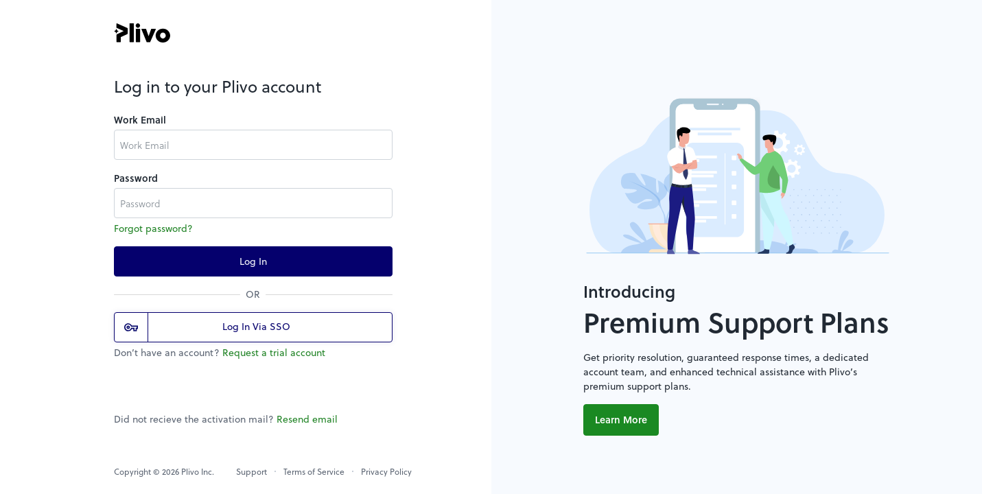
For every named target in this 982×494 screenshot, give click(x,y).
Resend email (307, 419)
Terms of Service (313, 471)
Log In (253, 261)
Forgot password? (153, 228)
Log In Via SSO (207, 327)
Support (251, 471)
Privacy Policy (386, 471)
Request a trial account (273, 352)
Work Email (140, 120)
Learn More (621, 419)
